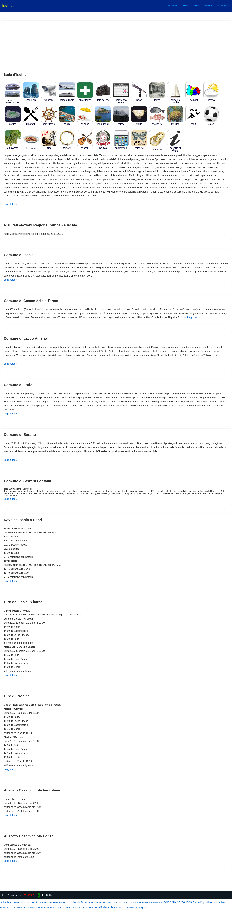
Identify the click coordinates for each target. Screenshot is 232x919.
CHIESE (121, 122)
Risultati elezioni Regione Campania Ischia (40, 226)
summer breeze (158, 912)
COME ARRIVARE (67, 98)
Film (49, 146)
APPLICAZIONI (121, 146)
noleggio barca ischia (178, 911)
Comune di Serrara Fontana (27, 487)
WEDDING (157, 148)
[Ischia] (7, 6)
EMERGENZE (85, 98)
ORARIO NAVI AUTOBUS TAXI (13, 100)
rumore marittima (31, 911)
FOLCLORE (67, 146)
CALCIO (211, 122)
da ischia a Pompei (136, 917)
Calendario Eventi (121, 100)
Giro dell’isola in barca (23, 609)
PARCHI (67, 122)
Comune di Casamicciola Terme (31, 302)
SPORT (193, 122)
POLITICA (103, 146)
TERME (157, 98)
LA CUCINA (31, 147)
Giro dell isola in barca (153, 917)
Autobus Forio (108, 912)
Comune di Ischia (19, 256)
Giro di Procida (17, 704)
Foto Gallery (103, 98)
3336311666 (47, 904)
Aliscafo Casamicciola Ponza (29, 845)
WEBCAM (49, 98)
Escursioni (31, 98)
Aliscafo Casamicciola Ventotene (32, 799)
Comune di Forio (18, 390)
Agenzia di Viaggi (175, 148)
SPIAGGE (85, 122)
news (139, 98)
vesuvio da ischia (56, 916)
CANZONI (85, 146)
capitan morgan (94, 911)
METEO (211, 98)
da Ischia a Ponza (121, 917)
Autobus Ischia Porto (75, 911)
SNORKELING (157, 122)
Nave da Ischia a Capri (23, 526)
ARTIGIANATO (13, 146)
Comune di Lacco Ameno (25, 344)
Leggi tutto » (10, 205)
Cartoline (139, 146)
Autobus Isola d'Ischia (13, 916)
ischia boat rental (9, 911)
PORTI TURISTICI (49, 122)
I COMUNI (193, 98)
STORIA (139, 122)
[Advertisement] (116, 47)
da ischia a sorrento (36, 917)
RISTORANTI (31, 122)
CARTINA (13, 122)
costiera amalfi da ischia (99, 916)
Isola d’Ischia (15, 75)
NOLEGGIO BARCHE (175, 100)
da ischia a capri (144, 911)
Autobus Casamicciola (124, 911)
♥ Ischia (29, 903)
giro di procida (74, 916)
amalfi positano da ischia (210, 911)
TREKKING (175, 122)
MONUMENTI (103, 122)
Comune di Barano (20, 440)
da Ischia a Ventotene (52, 911)
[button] (178, 5)
